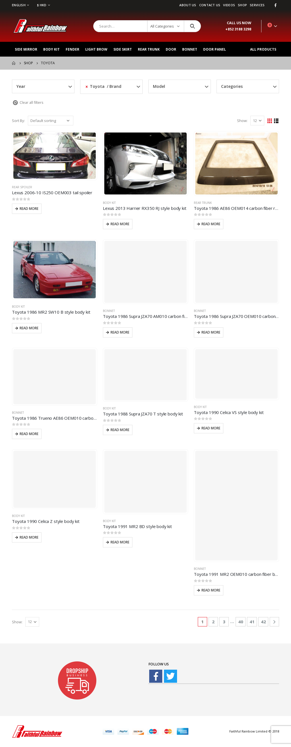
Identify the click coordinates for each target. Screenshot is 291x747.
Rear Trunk (149, 49)
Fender (72, 49)
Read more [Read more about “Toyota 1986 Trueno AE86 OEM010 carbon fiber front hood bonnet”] (29, 433)
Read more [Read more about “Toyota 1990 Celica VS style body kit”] (210, 428)
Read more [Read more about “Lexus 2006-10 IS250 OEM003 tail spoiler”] (29, 208)
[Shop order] (50, 120)
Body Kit (51, 49)
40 (240, 621)
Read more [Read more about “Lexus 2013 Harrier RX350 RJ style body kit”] (120, 224)
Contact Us (210, 5)
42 (263, 621)
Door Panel (214, 49)
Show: (242, 120)
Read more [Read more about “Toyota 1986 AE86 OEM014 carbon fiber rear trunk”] (210, 224)
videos (229, 5)
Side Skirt (122, 49)
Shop (242, 5)
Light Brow (96, 49)
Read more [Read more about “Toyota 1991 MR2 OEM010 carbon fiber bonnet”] (210, 590)
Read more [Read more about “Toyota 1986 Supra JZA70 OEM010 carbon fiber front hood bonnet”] (210, 332)
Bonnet (189, 49)
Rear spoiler (22, 187)
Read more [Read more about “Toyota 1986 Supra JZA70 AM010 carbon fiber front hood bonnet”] (120, 332)
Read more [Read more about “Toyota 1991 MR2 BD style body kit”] (120, 542)
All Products (263, 49)
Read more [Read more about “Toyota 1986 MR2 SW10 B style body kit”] (29, 328)
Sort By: (18, 120)
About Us (187, 5)
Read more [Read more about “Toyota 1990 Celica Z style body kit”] (29, 537)
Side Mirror (26, 49)
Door (171, 49)
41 (252, 621)
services (257, 5)
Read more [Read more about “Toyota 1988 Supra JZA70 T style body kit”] (120, 429)
